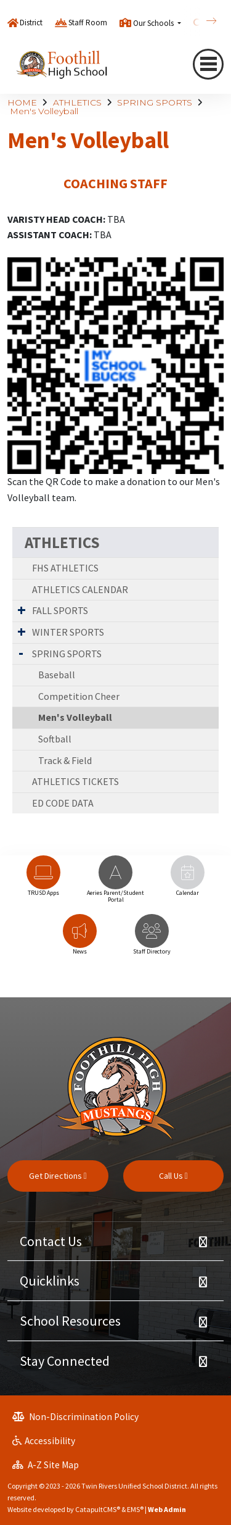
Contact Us (51, 1241)
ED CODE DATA (63, 803)
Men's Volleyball (44, 111)
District (31, 22)
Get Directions (58, 1175)
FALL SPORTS (60, 610)
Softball (54, 739)
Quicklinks (49, 1280)
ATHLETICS (77, 102)
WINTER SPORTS (68, 632)
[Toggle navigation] (208, 64)
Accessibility (43, 1441)
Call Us (173, 1175)
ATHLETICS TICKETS (75, 781)
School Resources (70, 1320)
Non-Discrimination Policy (75, 1417)
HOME (22, 102)
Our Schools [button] (154, 23)
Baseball (56, 674)
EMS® (135, 1509)
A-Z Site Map (45, 1465)
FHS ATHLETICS (65, 568)
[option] (43, 881)
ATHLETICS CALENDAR (80, 589)
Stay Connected (65, 1360)
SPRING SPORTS (154, 102)
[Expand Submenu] (22, 610)
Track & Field (65, 760)
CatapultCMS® (97, 1509)
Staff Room (87, 22)
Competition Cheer (79, 696)
